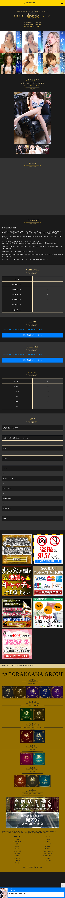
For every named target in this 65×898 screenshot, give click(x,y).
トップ (48, 837)
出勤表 (17, 839)
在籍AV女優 (17, 841)
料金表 (17, 846)
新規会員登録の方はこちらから (32, 335)
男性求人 (48, 858)
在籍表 (48, 839)
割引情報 (48, 846)
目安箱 (17, 856)
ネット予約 (48, 860)
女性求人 (17, 858)
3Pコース (17, 853)
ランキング (48, 844)
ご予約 (17, 848)
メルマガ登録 (17, 851)
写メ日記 (17, 860)
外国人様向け (48, 853)
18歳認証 (17, 837)
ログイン (48, 848)
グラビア (48, 841)
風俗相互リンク (48, 856)
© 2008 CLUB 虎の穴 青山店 (33, 867)
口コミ (17, 863)
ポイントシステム (48, 851)
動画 (17, 844)
